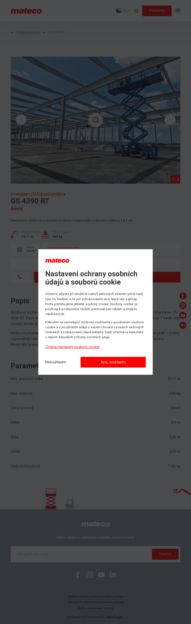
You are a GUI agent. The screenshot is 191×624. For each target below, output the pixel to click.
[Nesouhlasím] (55, 362)
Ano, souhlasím (113, 362)
